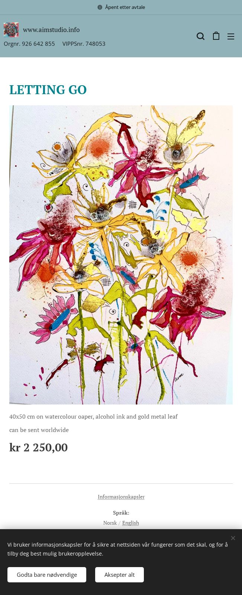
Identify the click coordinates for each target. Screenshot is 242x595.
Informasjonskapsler (121, 496)
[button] (200, 36)
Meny (231, 36)
